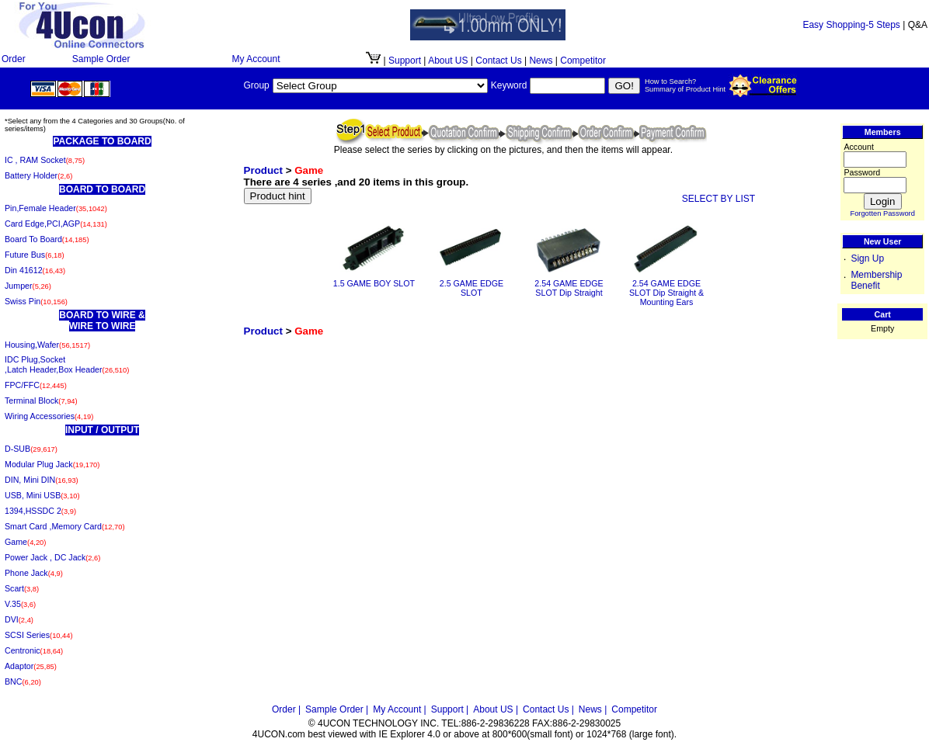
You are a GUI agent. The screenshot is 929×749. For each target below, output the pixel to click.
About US (449, 60)
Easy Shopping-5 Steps (850, 24)
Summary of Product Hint (685, 89)
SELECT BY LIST (718, 198)
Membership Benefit (876, 280)
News (540, 60)
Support (404, 60)
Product (263, 170)
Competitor (583, 60)
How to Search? (670, 81)
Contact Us (498, 60)
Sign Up (867, 258)
